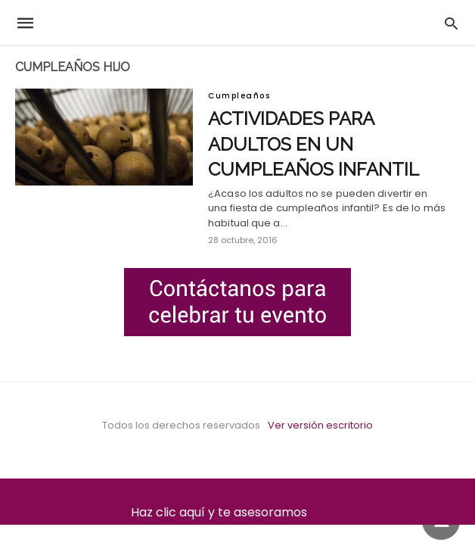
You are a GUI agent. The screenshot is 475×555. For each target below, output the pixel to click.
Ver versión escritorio (320, 425)
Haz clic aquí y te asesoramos (238, 512)
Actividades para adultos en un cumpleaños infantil (313, 144)
